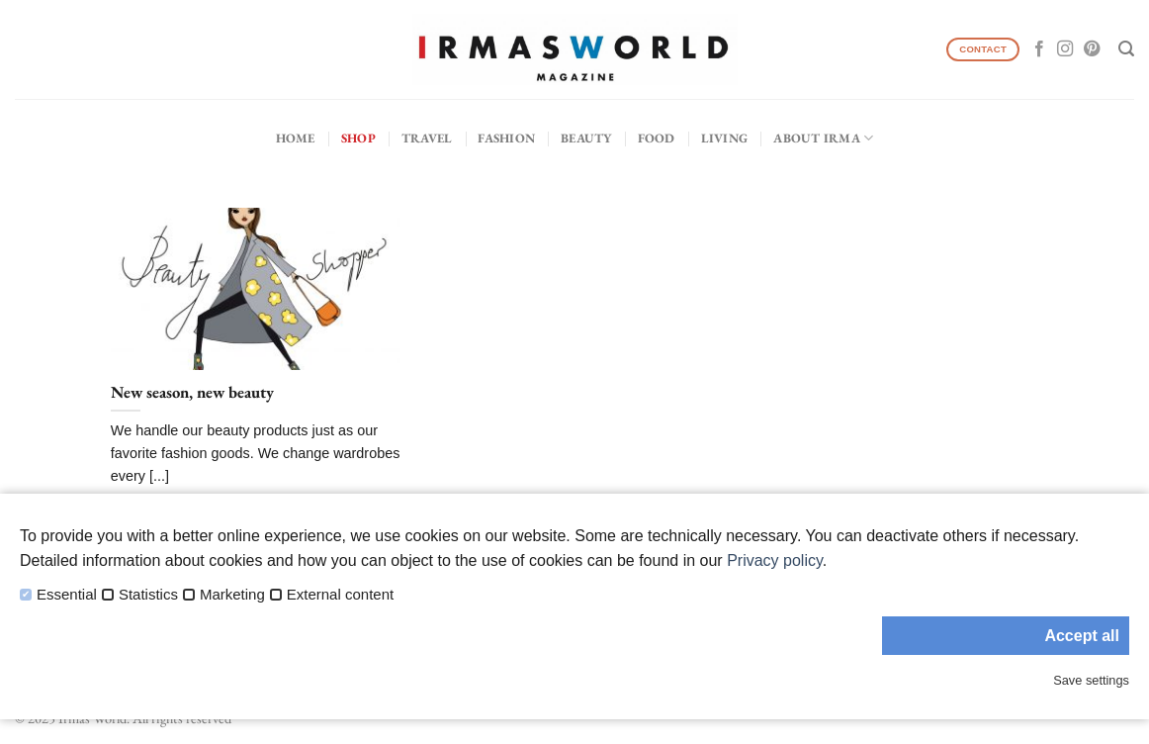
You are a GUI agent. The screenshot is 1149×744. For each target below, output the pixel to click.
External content (340, 595)
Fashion (506, 138)
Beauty (586, 138)
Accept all (1081, 635)
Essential (67, 595)
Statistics (148, 595)
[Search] (1126, 49)
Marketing (232, 595)
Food (656, 138)
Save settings (1091, 680)
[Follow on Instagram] (1065, 49)
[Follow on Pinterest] (1092, 49)
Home (295, 138)
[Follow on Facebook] (1039, 49)
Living (725, 138)
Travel (427, 138)
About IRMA (823, 138)
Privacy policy (775, 560)
